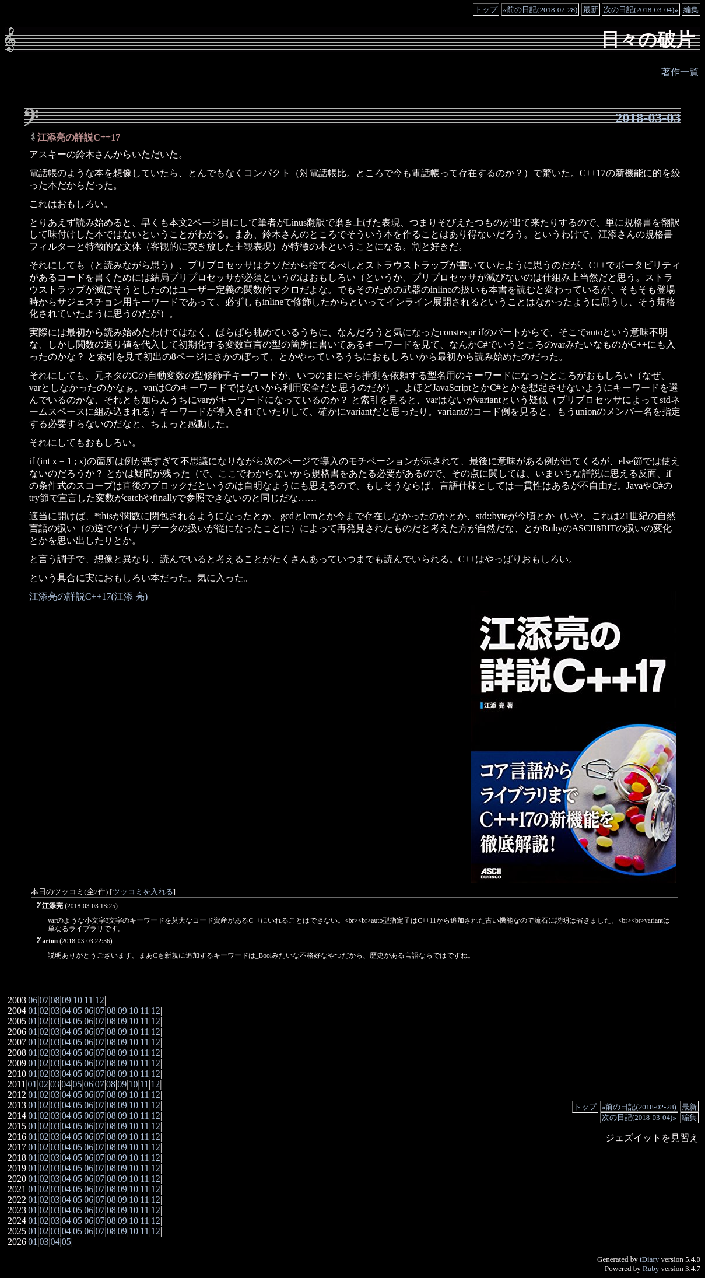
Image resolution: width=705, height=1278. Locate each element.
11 (88, 1000)
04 (66, 1011)
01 (32, 1011)
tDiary (649, 1259)
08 (55, 1000)
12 (99, 1000)
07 (43, 1000)
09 (66, 1000)
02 (43, 1011)
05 (77, 1011)
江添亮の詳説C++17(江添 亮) (88, 596)
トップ (486, 9)
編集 (691, 9)
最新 (590, 9)
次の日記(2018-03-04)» (641, 9)
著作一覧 (680, 72)
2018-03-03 (648, 117)
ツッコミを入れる (143, 892)
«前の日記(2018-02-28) (540, 9)
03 (55, 1011)
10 (77, 1000)
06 (32, 1000)
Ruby (651, 1268)
